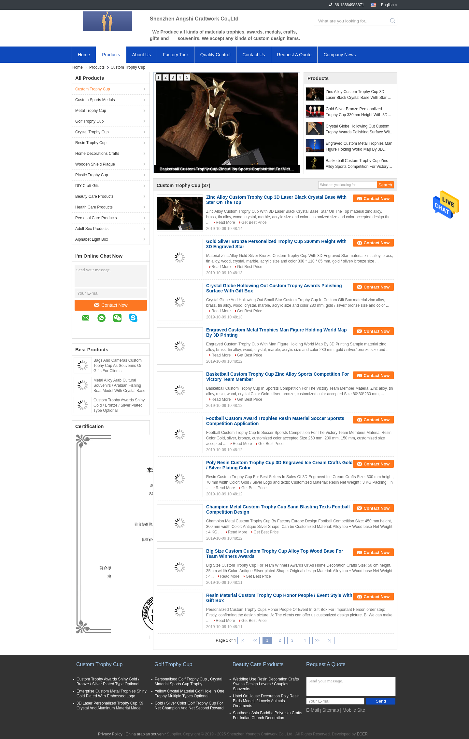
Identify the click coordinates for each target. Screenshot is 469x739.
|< (242, 640)
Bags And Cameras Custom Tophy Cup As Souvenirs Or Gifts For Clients (117, 365)
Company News (339, 54)
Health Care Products (94, 207)
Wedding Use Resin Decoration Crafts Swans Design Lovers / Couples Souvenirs (266, 684)
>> (317, 640)
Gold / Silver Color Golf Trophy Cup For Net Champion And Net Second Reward (189, 705)
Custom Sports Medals (95, 100)
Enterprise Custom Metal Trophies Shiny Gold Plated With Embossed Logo (112, 693)
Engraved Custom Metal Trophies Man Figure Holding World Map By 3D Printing (359, 146)
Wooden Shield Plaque (95, 164)
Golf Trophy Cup (89, 121)
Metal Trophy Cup (90, 110)
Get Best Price (253, 222)
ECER (362, 734)
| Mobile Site (352, 710)
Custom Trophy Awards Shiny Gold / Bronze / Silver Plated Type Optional (119, 405)
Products (111, 54)
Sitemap (330, 710)
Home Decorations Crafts (97, 153)
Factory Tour (175, 54)
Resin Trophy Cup (91, 143)
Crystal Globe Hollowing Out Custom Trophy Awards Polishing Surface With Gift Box (359, 129)
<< (254, 640)
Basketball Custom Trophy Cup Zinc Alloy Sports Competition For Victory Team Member (227, 169)
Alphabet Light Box (91, 239)
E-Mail (312, 710)
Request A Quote (294, 54)
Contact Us (253, 54)
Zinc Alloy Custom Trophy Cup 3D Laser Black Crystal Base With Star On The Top (359, 95)
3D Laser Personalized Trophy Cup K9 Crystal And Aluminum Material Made (110, 705)
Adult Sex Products (91, 228)
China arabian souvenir (146, 734)
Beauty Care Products (94, 196)
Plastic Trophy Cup (91, 175)
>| (329, 640)
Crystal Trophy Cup (92, 132)
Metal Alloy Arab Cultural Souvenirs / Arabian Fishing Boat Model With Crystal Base (119, 385)
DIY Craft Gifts (87, 185)
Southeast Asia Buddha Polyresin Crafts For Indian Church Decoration (267, 715)
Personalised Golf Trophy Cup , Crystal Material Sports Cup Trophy (188, 681)
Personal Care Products (96, 218)
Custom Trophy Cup (92, 89)
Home (84, 54)
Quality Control (215, 54)
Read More (225, 222)
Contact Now (110, 305)
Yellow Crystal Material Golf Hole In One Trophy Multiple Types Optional (189, 693)
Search (393, 21)
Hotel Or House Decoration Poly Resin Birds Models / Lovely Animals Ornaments (266, 701)
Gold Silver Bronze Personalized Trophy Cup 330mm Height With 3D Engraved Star (357, 112)
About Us (141, 54)
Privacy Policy (110, 734)
